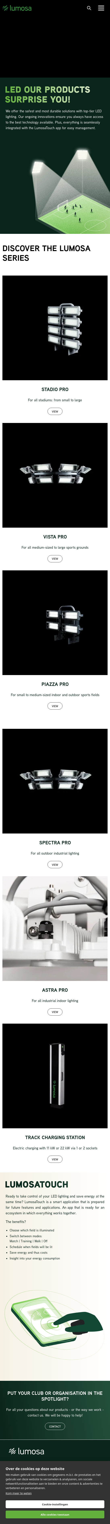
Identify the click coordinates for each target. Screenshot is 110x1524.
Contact (55, 1426)
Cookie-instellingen (55, 1504)
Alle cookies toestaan (55, 1514)
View (55, 411)
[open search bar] (89, 8)
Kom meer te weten (19, 1493)
